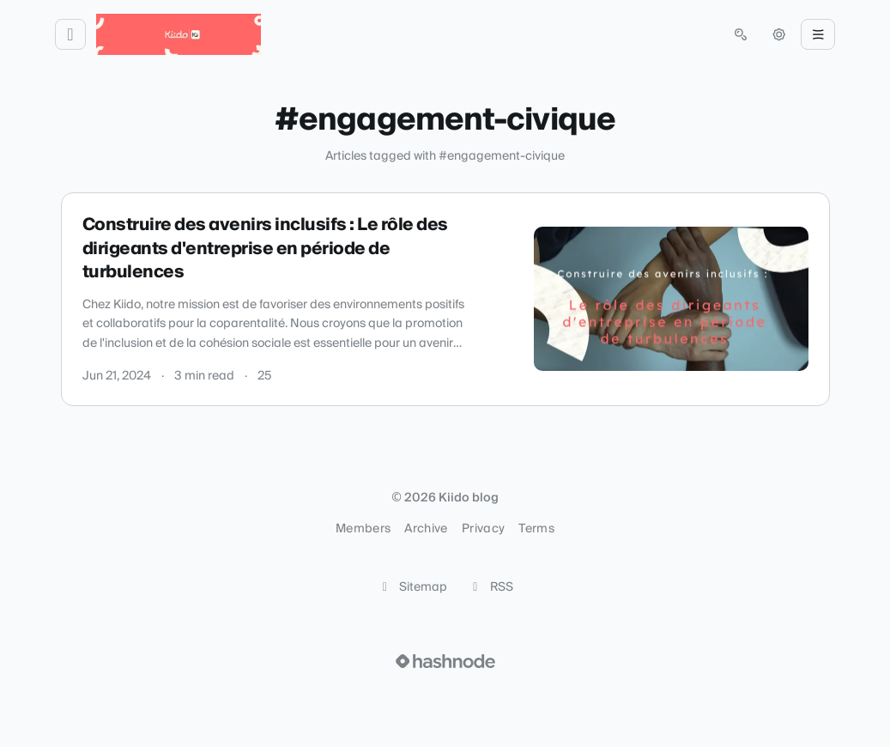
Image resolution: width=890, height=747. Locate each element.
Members (363, 529)
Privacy (483, 529)
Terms (536, 529)
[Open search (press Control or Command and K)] (740, 34)
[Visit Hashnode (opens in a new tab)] (445, 661)
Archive (425, 529)
